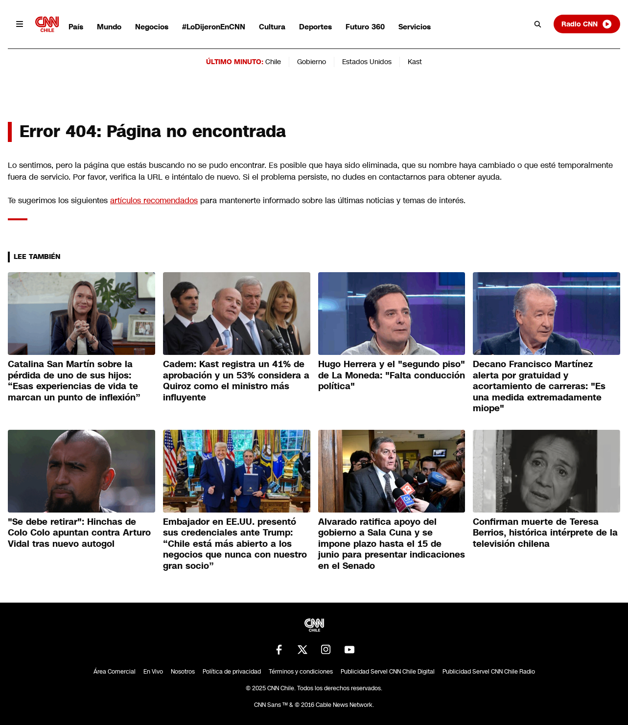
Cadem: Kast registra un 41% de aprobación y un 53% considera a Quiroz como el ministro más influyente (236, 381)
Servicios (414, 27)
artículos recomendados (154, 200)
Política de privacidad (232, 672)
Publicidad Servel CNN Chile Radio (488, 672)
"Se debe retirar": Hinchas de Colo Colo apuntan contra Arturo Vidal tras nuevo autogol (79, 532)
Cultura (272, 27)
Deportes (315, 27)
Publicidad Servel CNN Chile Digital (388, 672)
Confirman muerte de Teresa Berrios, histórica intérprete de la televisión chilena (545, 532)
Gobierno (311, 62)
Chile (273, 62)
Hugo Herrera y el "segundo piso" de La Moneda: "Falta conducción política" (391, 375)
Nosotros (183, 672)
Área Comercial (114, 672)
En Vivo (153, 672)
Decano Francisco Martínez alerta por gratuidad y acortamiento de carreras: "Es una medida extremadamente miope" (539, 386)
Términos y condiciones (301, 672)
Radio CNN (586, 24)
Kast (415, 62)
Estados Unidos (367, 62)
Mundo (109, 27)
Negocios (151, 27)
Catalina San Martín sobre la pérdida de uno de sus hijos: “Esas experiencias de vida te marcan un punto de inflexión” (74, 381)
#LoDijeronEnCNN (213, 27)
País (76, 27)
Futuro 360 (365, 27)
